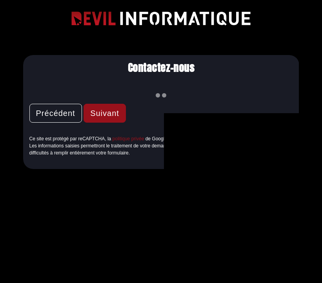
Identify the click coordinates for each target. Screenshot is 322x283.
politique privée (128, 139)
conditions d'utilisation (203, 139)
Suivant (104, 113)
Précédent (55, 113)
